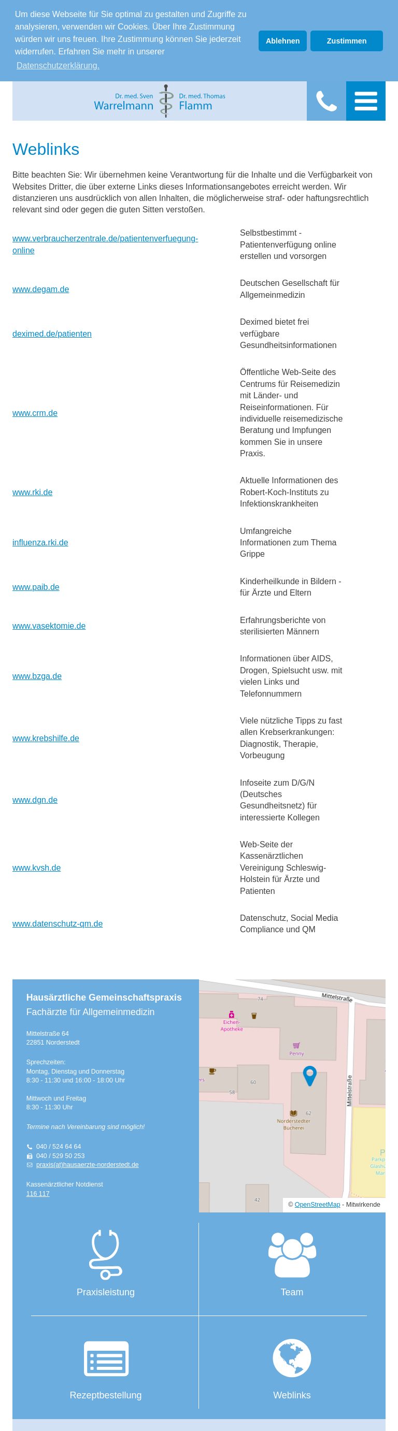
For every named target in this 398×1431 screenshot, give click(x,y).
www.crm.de (35, 411)
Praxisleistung (105, 1261)
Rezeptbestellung (105, 1365)
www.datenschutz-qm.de (57, 922)
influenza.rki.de (40, 540)
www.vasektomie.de (49, 623)
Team (292, 1261)
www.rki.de (32, 490)
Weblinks (292, 1365)
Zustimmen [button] (347, 41)
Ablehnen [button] (283, 41)
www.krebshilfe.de (45, 736)
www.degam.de (40, 287)
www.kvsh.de (36, 865)
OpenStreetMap (317, 1203)
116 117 (38, 1191)
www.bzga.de (37, 674)
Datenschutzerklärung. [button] (58, 65)
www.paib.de (36, 585)
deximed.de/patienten (52, 331)
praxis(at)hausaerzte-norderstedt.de (87, 1163)
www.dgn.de (35, 797)
